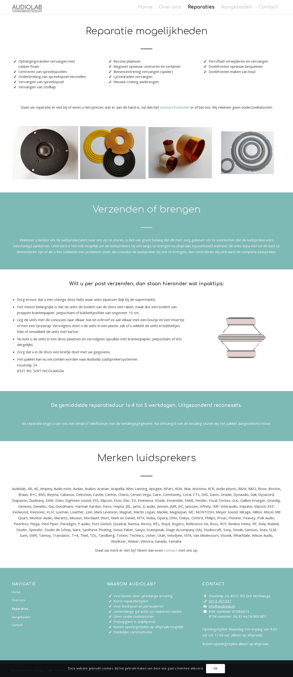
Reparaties (20, 608)
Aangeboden (21, 617)
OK (215, 668)
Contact (17, 625)
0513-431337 (220, 601)
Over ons (18, 600)
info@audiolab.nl (222, 606)
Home (16, 592)
